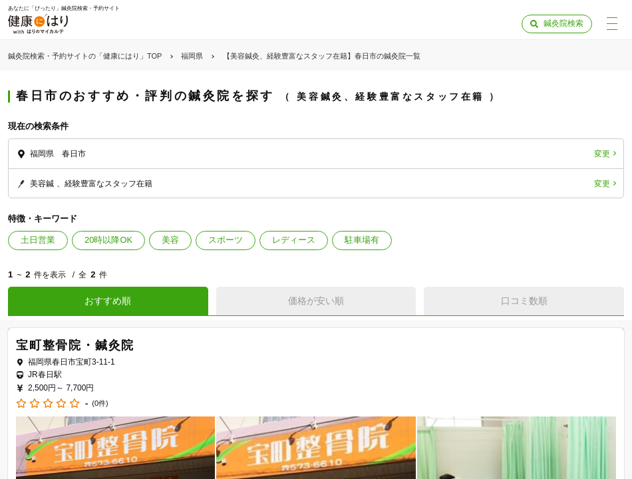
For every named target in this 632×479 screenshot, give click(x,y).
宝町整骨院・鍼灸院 (75, 345)
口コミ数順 (524, 300)
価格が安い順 (316, 300)
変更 (602, 154)
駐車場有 (362, 240)
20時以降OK (108, 240)
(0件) (100, 403)
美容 (170, 240)
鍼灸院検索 (563, 23)
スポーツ (225, 240)
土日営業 (38, 240)
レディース (293, 240)
